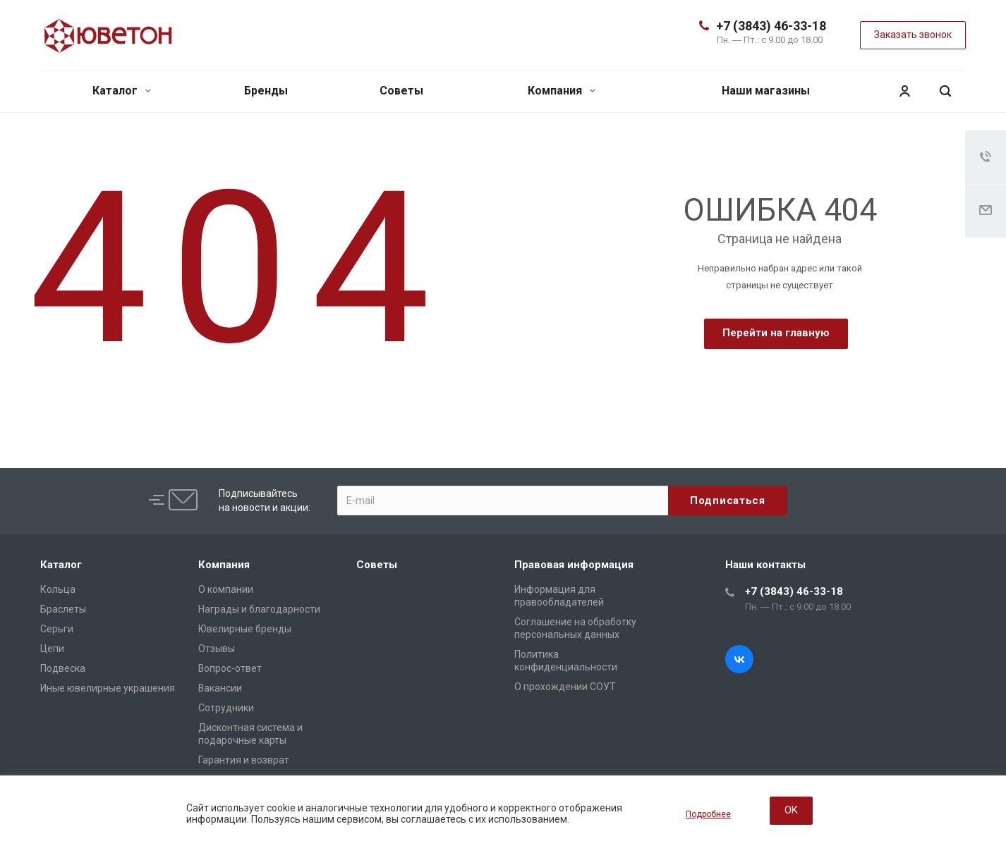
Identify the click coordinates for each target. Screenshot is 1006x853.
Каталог (121, 90)
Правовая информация (574, 564)
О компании (225, 589)
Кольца (57, 589)
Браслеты (63, 609)
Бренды (266, 90)
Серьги (56, 628)
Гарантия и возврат (243, 760)
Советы (401, 90)
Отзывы (216, 648)
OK (791, 810)
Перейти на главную (776, 332)
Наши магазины (766, 90)
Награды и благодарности (259, 609)
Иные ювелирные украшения (107, 688)
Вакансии (220, 688)
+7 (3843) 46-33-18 (771, 25)
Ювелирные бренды (244, 628)
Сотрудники (226, 707)
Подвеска (62, 668)
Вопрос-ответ (230, 668)
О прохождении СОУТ (565, 686)
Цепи (52, 648)
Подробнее (708, 814)
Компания (561, 90)
